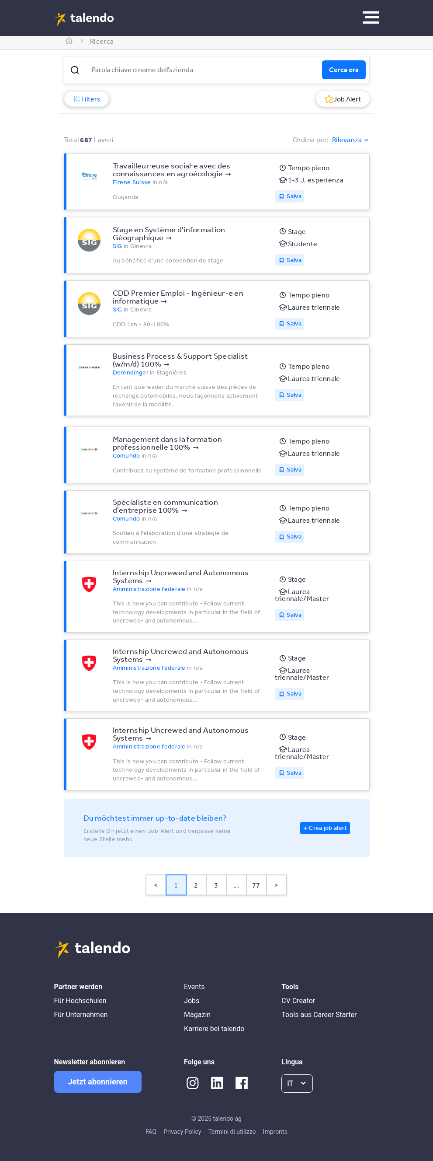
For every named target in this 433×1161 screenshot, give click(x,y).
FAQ (150, 1131)
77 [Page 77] (256, 885)
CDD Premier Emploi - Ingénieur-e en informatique (178, 296)
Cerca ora (344, 69)
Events (194, 987)
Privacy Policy (182, 1131)
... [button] (236, 885)
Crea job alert (327, 828)
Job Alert (343, 98)
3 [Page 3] (216, 885)
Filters (86, 98)
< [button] (156, 885)
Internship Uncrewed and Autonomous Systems (181, 576)
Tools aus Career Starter (319, 1015)
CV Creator (298, 1001)
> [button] (276, 885)
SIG (117, 246)
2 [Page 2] (196, 885)
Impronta (275, 1131)
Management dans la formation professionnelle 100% (167, 443)
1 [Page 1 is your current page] (176, 885)
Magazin (197, 1015)
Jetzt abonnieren (98, 1081)
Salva (294, 196)
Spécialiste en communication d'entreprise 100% (165, 506)
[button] (75, 70)
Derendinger (131, 372)
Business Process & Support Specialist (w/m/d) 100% (180, 359)
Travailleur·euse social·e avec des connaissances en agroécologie (172, 169)
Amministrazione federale (149, 589)
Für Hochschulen (80, 1001)
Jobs (191, 1001)
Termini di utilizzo (232, 1131)
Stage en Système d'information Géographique (169, 233)
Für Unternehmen (81, 1015)
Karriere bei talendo (214, 1029)
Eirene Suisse (132, 182)
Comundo (126, 455)
